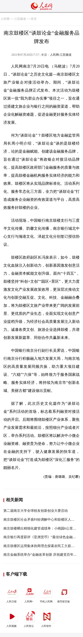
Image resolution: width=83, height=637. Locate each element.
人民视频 (12, 618)
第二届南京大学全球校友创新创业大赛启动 (35, 510)
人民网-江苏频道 (61, 54)
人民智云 (29, 618)
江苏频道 (20, 18)
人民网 (5, 18)
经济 (34, 18)
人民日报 (12, 594)
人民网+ (29, 594)
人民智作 (46, 618)
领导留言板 (64, 594)
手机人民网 (46, 594)
